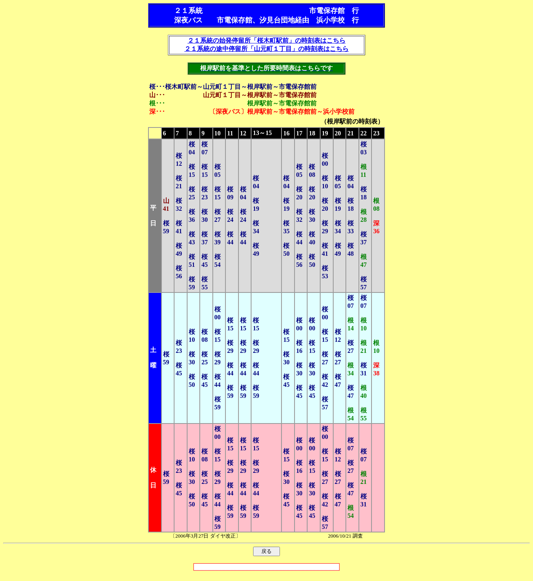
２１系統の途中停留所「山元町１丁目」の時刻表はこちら (266, 48)
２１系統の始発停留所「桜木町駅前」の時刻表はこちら (266, 40)
